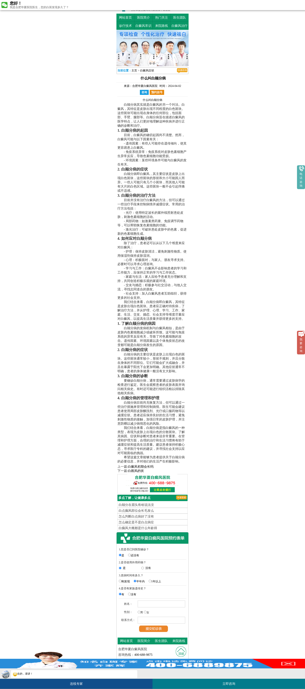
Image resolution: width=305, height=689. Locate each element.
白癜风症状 (147, 70)
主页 (134, 70)
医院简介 (143, 17)
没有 (148, 568)
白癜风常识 (143, 25)
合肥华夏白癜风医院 (145, 85)
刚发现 (125, 581)
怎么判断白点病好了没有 (136, 516)
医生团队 (179, 17)
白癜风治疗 (180, 25)
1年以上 (156, 581)
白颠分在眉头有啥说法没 (136, 504)
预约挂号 (157, 92)
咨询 (144, 92)
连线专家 (76, 683)
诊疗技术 (125, 25)
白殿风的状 (136, 470)
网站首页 (125, 17)
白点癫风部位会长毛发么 (136, 510)
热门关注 (161, 17)
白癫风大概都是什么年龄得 (138, 528)
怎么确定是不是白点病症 (136, 522)
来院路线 (161, 25)
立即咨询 (230, 682)
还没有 (135, 555)
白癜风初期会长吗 (141, 466)
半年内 (140, 581)
